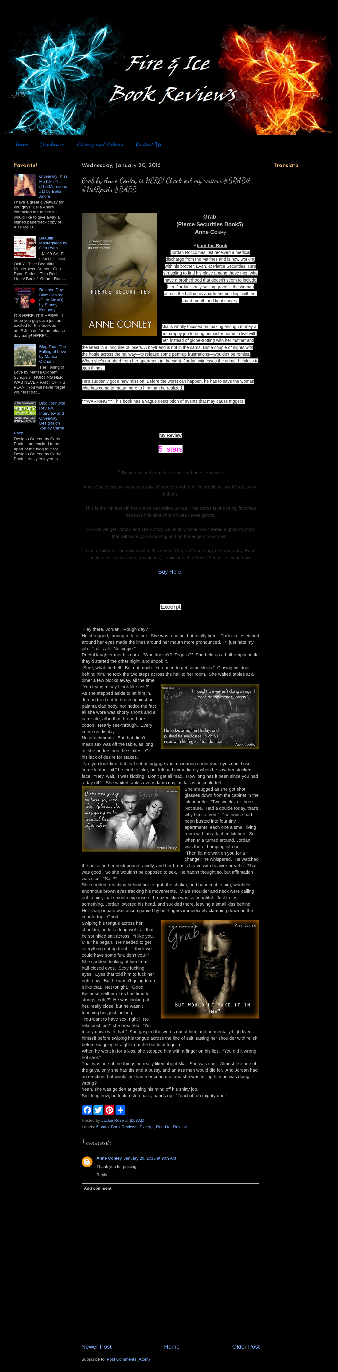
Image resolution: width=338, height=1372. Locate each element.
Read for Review (171, 1127)
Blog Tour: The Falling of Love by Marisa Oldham (52, 354)
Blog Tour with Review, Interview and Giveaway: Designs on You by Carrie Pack (39, 418)
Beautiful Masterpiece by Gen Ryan (53, 243)
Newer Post (96, 1346)
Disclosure (52, 144)
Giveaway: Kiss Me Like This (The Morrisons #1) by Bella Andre (53, 186)
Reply (101, 1174)
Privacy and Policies (100, 144)
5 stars (102, 1127)
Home (21, 144)
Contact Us (149, 144)
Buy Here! (170, 572)
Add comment (98, 1188)
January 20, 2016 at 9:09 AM (150, 1158)
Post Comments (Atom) (128, 1359)
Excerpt (147, 1127)
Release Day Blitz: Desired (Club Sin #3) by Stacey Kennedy (51, 299)
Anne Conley (109, 1158)
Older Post (246, 1346)
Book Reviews (124, 1127)
